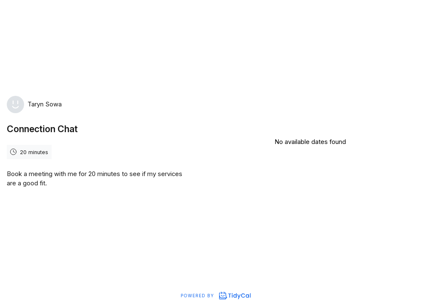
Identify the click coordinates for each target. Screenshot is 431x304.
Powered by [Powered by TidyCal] (215, 295)
